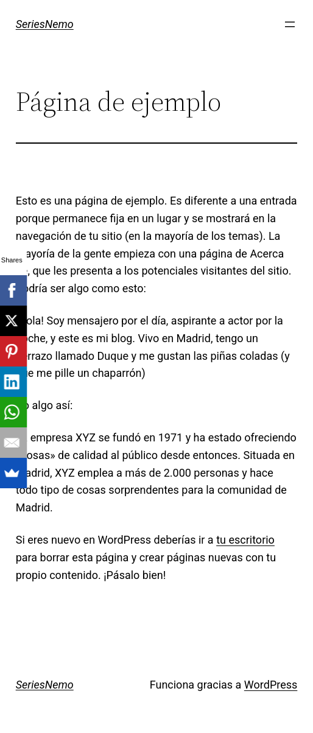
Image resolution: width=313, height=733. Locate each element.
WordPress (270, 684)
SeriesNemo (45, 24)
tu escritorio (245, 539)
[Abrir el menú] (290, 24)
